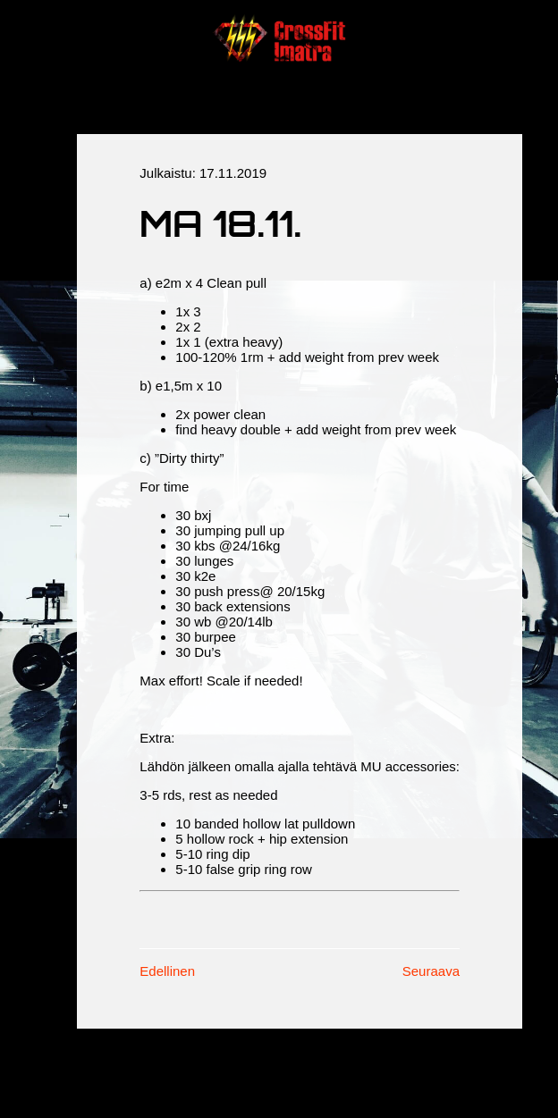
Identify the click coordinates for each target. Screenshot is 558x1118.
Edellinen (167, 971)
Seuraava (431, 971)
